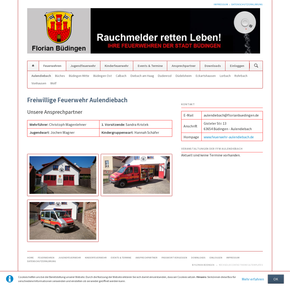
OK (275, 279)
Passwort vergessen (174, 257)
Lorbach (225, 76)
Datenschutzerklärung (247, 4)
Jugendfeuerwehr (83, 66)
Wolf (53, 83)
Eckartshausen (206, 76)
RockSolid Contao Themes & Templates (241, 264)
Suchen (256, 66)
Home (33, 66)
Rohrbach (240, 76)
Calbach (121, 76)
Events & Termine (150, 66)
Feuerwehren (52, 66)
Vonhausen (38, 83)
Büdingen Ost (102, 76)
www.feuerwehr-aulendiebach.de (229, 137)
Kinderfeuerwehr (116, 66)
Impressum (221, 4)
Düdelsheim (184, 76)
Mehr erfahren (253, 279)
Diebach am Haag (142, 76)
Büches (60, 76)
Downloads (213, 66)
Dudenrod (165, 76)
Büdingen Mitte (79, 76)
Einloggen (237, 66)
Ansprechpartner (184, 66)
